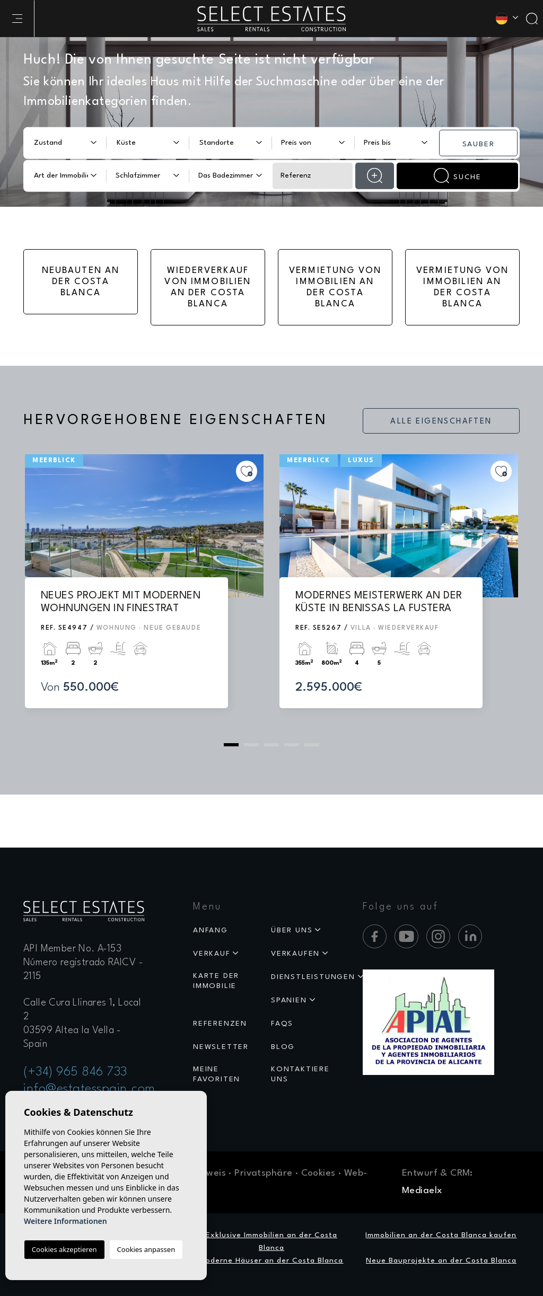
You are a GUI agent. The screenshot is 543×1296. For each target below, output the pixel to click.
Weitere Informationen (65, 1221)
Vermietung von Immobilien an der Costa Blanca (335, 287)
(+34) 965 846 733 (75, 1072)
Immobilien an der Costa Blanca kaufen (440, 1235)
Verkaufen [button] (295, 953)
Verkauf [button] (212, 953)
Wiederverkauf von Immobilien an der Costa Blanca (207, 287)
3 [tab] (271, 744)
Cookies (318, 1173)
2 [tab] (251, 744)
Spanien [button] (289, 1000)
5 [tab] (311, 744)
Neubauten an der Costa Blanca (81, 281)
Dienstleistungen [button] (313, 977)
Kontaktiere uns (300, 1074)
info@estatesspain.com (89, 1089)
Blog (283, 1047)
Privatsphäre (263, 1173)
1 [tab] (231, 744)
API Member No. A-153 (72, 949)
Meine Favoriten (216, 1074)
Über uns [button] (291, 930)
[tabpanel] (144, 591)
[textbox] (62, 143)
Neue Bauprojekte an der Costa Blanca (441, 1260)
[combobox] (65, 142)
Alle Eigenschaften (441, 422)
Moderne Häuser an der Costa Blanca (271, 1260)
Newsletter (221, 1047)
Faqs (282, 1023)
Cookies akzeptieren (64, 1249)
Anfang (210, 930)
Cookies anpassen (146, 1249)
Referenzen (220, 1023)
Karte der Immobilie (216, 981)
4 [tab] (291, 744)
